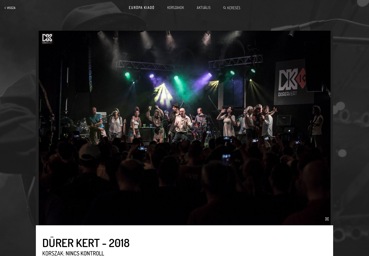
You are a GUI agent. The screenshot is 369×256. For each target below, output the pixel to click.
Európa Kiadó (142, 8)
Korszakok (175, 8)
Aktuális (203, 8)
